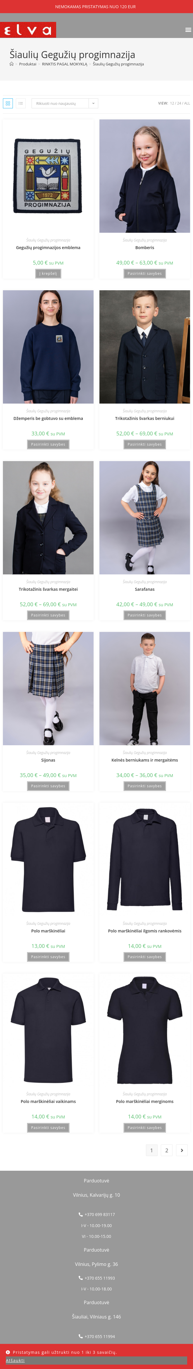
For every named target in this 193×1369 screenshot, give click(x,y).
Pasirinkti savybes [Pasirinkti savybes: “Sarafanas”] (145, 615)
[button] (188, 29)
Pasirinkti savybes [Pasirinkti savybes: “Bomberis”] (145, 273)
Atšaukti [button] (15, 1360)
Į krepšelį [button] (48, 273)
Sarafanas (145, 589)
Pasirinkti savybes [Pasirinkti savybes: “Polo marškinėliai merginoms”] (145, 1127)
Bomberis (144, 247)
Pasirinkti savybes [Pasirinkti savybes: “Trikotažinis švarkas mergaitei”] (48, 615)
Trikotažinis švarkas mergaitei (48, 589)
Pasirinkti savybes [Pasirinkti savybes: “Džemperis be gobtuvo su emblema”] (48, 444)
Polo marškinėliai (48, 931)
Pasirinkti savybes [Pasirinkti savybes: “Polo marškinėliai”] (48, 956)
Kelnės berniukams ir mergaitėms (144, 760)
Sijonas (48, 760)
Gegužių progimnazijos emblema (48, 247)
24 (179, 103)
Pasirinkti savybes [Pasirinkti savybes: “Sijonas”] (48, 785)
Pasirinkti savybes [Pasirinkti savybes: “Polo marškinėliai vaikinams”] (48, 1127)
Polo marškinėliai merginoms (145, 1101)
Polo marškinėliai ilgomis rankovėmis (145, 931)
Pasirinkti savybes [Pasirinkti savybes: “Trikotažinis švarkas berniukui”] (145, 444)
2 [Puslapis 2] (166, 1150)
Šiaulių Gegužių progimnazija (118, 64)
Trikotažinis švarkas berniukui (144, 418)
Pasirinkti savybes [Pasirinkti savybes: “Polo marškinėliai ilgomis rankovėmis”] (145, 956)
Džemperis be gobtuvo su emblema (48, 418)
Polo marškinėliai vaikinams (48, 1101)
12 (172, 103)
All (187, 103)
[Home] (11, 64)
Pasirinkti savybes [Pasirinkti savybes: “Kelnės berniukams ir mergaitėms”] (145, 785)
